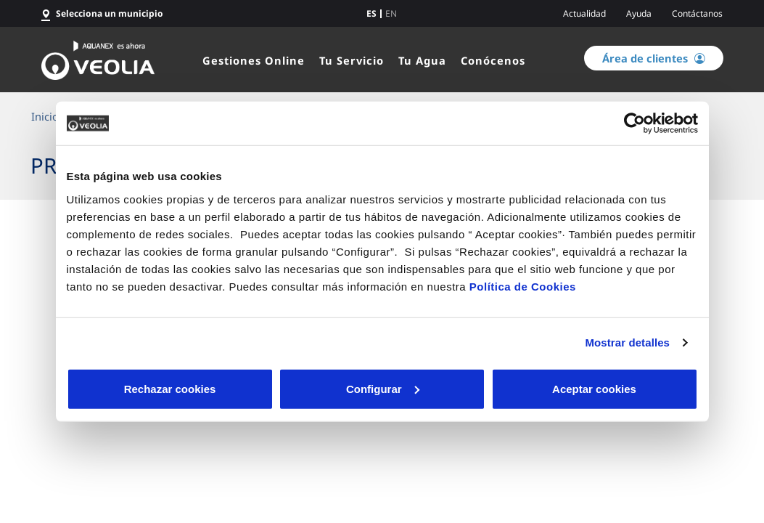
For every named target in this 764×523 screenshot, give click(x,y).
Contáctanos (697, 13)
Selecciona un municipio (109, 13)
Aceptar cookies (594, 388)
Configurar (382, 388)
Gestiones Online (253, 60)
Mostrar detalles (627, 342)
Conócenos (493, 60)
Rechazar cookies (170, 388)
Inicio (45, 116)
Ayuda (639, 13)
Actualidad (584, 13)
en (391, 13)
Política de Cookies (522, 286)
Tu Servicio (351, 60)
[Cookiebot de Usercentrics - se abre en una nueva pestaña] (634, 123)
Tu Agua (422, 60)
